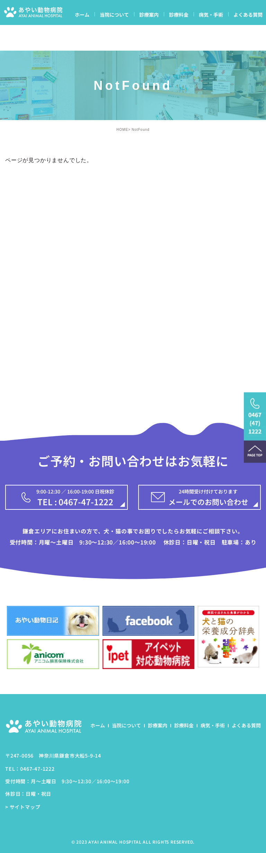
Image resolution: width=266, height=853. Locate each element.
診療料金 (178, 14)
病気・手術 (211, 14)
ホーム (82, 14)
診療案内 (149, 14)
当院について (114, 14)
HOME (122, 130)
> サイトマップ (22, 807)
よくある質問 (248, 14)
